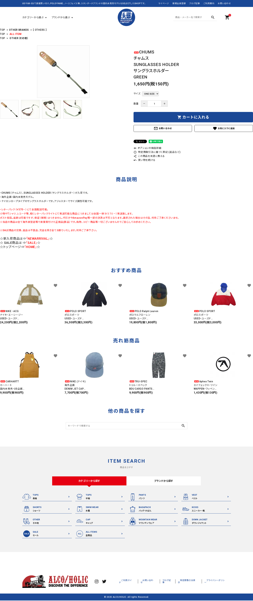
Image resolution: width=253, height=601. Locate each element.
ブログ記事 (194, 3)
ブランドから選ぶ (61, 17)
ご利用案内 (208, 3)
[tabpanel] (63, 71)
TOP (2, 29)
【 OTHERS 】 (40, 29)
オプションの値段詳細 (147, 148)
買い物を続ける (145, 160)
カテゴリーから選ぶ (33, 17)
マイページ (163, 3)
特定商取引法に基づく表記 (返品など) (157, 152)
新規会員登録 (179, 3)
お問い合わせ (224, 3)
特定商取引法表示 (194, 582)
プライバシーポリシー (218, 582)
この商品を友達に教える (149, 156)
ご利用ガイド (140, 582)
